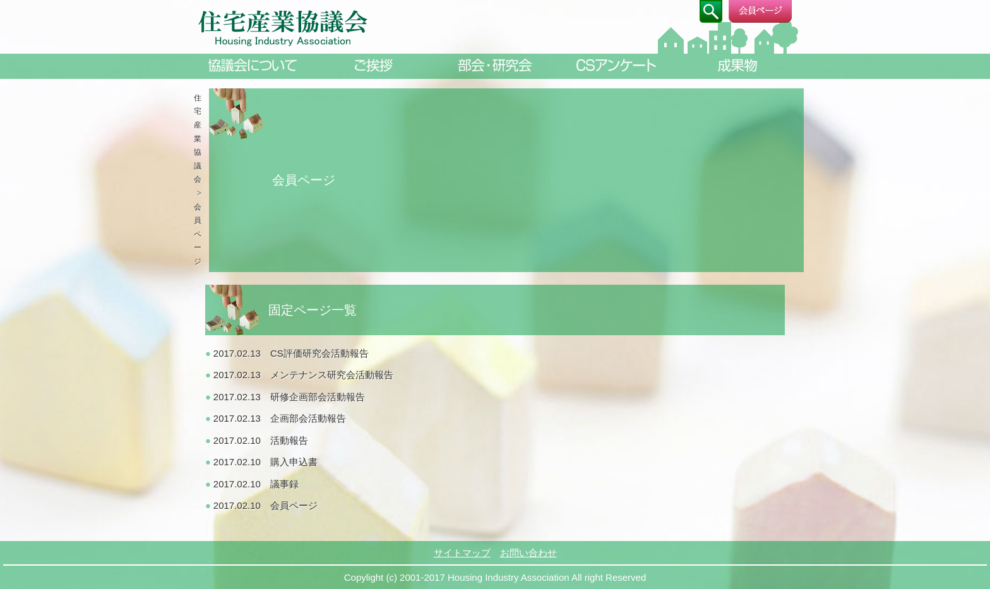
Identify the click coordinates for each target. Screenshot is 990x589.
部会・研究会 (495, 65)
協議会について (252, 65)
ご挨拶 (373, 65)
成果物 (737, 65)
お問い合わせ (528, 552)
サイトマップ (462, 552)
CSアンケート (616, 65)
